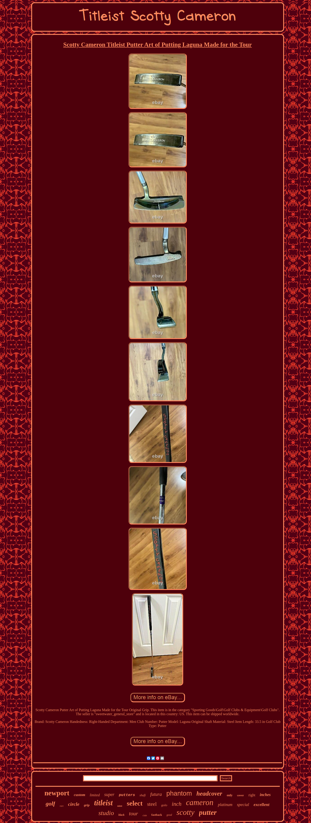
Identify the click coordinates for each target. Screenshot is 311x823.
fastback (156, 814)
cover (240, 795)
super (109, 794)
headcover (209, 793)
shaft (143, 795)
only (230, 795)
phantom (179, 793)
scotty (185, 812)
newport (56, 793)
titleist (103, 803)
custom (79, 795)
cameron (199, 802)
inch (176, 804)
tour (133, 813)
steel (152, 804)
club (144, 815)
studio (106, 812)
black (122, 814)
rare (62, 806)
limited (95, 795)
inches (265, 794)
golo (164, 805)
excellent (261, 804)
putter (208, 812)
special (243, 804)
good (169, 814)
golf (50, 803)
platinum (225, 804)
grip (87, 805)
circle (73, 804)
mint (119, 805)
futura (156, 794)
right (251, 795)
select (134, 803)
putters (127, 795)
